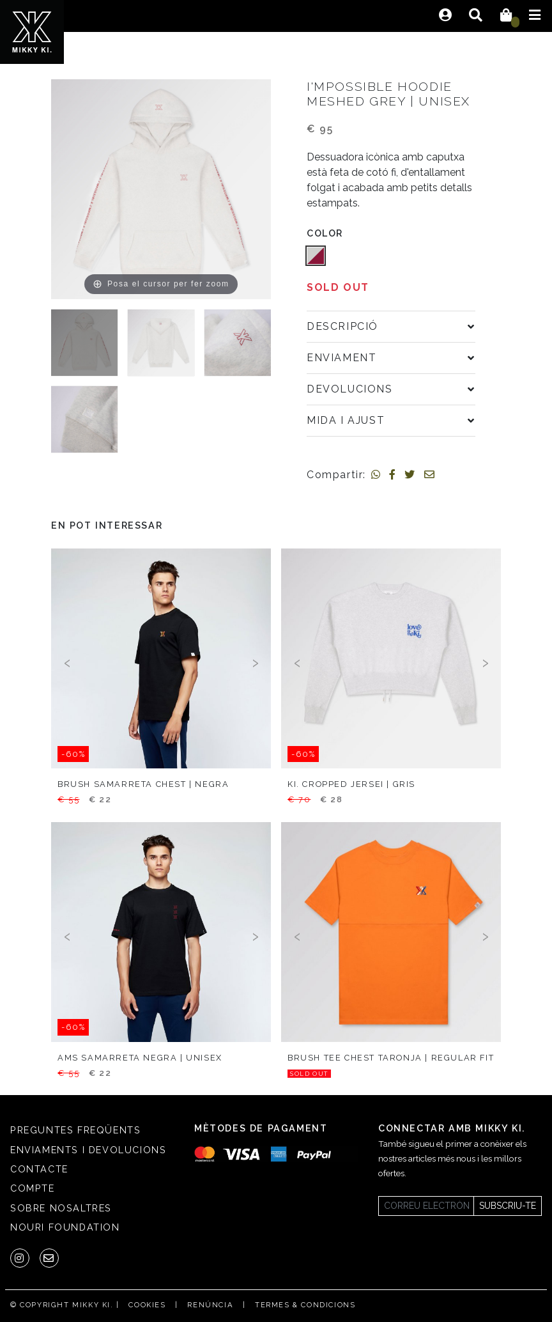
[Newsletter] (426, 1206)
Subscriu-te (507, 1206)
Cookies (146, 1304)
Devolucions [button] (350, 389)
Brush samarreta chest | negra (143, 784)
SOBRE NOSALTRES (61, 1207)
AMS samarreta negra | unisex (139, 1057)
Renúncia (210, 1304)
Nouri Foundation (65, 1227)
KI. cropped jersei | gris (351, 784)
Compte (32, 1188)
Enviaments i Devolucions (88, 1149)
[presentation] (67, 661)
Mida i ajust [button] (346, 420)
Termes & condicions (305, 1304)
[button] (316, 256)
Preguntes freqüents (75, 1129)
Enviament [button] (341, 358)
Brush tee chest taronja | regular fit (391, 1057)
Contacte (39, 1168)
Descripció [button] (342, 326)
